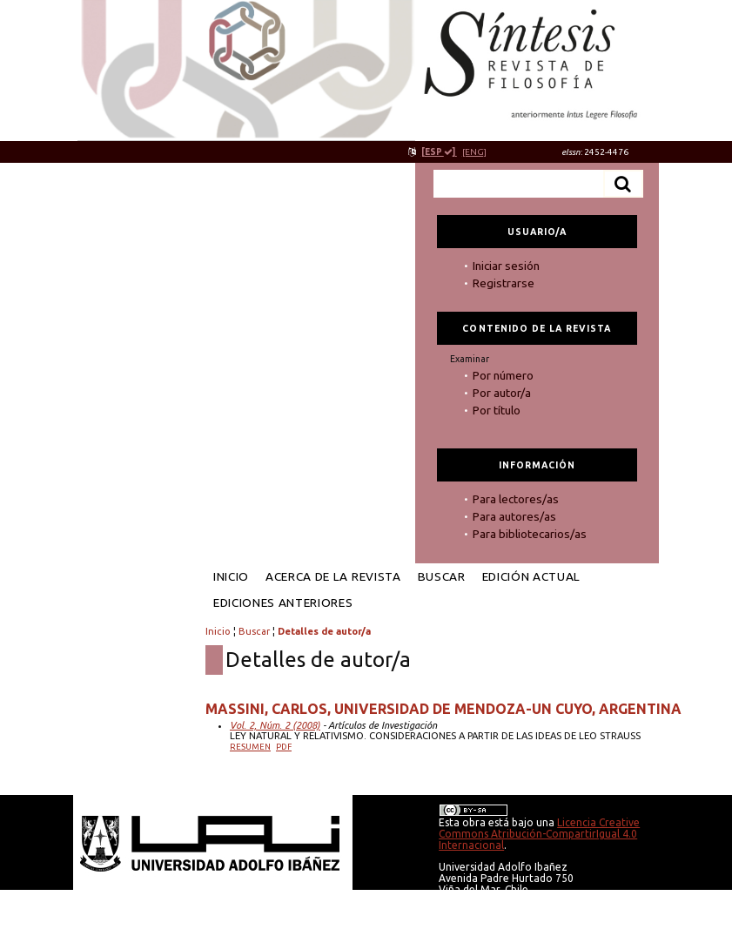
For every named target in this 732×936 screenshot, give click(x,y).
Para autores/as (514, 516)
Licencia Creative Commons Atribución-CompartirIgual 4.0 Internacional (539, 834)
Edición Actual (531, 576)
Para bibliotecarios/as (530, 534)
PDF (284, 746)
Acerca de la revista (333, 576)
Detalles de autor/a (324, 631)
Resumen (250, 746)
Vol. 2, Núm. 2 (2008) (275, 725)
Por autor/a (502, 393)
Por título (496, 410)
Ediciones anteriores (283, 602)
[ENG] (474, 152)
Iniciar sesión (506, 266)
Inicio (231, 576)
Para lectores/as (516, 499)
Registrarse (503, 283)
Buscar (442, 576)
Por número (503, 375)
